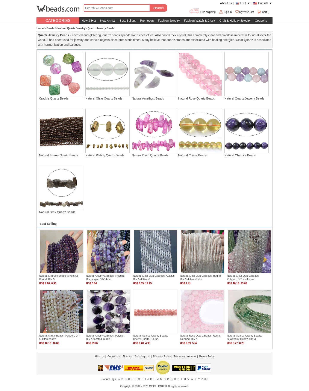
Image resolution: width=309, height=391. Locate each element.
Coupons (261, 20)
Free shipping (202, 12)
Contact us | (115, 356)
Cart (262, 12)
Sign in (228, 12)
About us (226, 3)
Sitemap (127, 356)
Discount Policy (162, 356)
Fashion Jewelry (169, 20)
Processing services (185, 356)
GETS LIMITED (158, 386)
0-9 (206, 379)
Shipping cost (142, 356)
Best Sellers (128, 20)
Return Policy (206, 356)
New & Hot (89, 20)
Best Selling (48, 223)
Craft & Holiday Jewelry (235, 20)
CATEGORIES (58, 20)
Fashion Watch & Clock (199, 20)
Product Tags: (109, 379)
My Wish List (244, 12)
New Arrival (107, 20)
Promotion (147, 20)
